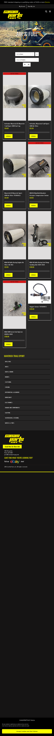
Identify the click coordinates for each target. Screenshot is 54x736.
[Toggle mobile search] (46, 11)
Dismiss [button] (47, 2)
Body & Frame (9, 372)
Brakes (7, 377)
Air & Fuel (8, 361)
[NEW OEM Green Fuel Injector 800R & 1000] (14, 305)
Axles (6, 367)
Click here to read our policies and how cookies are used (15, 726)
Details (8, 136)
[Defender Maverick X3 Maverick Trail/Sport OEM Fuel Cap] (14, 96)
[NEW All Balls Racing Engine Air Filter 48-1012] (14, 235)
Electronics (8, 402)
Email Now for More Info (12, 446)
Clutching (8, 382)
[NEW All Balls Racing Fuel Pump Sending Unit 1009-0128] (39, 235)
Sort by (20, 54)
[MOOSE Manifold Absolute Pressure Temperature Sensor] (39, 166)
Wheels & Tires (9, 423)
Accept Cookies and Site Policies (27, 731)
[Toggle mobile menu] (50, 11)
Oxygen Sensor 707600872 (38, 307)
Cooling (7, 387)
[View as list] (29, 64)
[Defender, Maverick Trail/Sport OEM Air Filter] (39, 96)
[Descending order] (37, 54)
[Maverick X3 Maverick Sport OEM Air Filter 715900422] (14, 166)
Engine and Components (12, 408)
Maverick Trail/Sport (14, 356)
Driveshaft (8, 397)
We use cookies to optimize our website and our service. (15, 724)
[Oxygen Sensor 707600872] (39, 292)
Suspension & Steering (12, 418)
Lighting (7, 413)
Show (21, 60)
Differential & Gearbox (12, 392)
